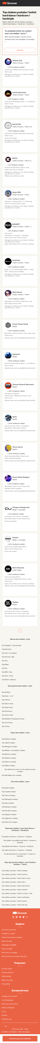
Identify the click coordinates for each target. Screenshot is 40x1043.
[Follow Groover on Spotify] (23, 917)
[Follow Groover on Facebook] (16, 917)
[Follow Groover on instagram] (13, 917)
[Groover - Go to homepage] (20, 913)
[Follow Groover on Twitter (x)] (27, 917)
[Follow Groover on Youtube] (20, 917)
